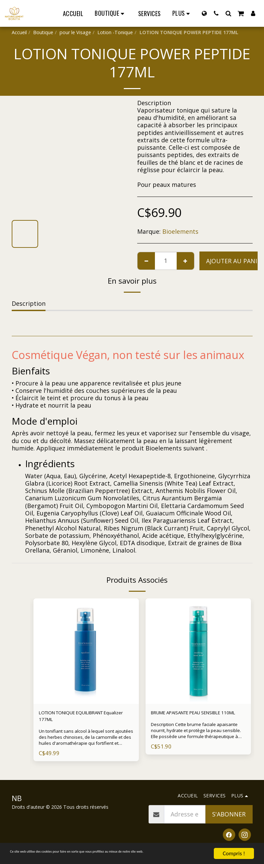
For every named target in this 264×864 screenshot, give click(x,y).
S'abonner (229, 819)
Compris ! (234, 847)
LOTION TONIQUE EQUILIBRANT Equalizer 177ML (85, 718)
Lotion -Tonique (115, 32)
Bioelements (180, 231)
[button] (216, 13)
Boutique (43, 32)
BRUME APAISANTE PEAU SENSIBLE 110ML (186, 718)
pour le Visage (75, 32)
